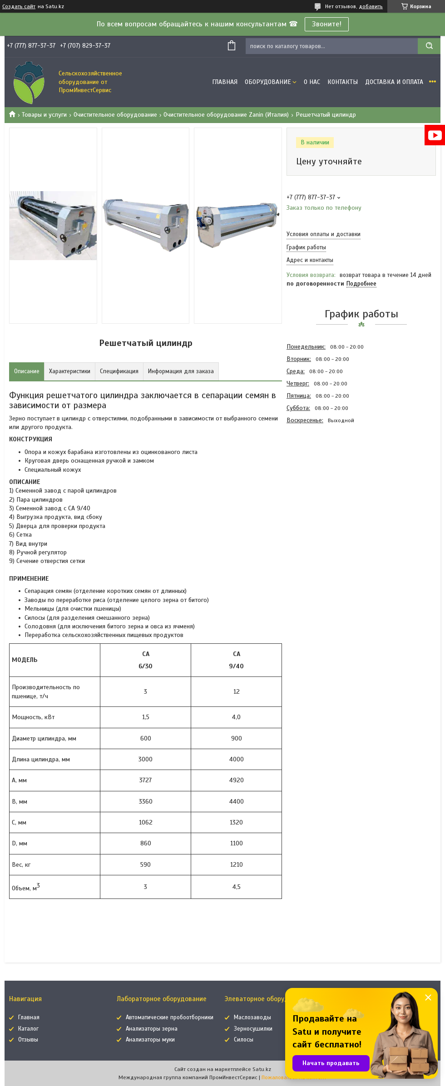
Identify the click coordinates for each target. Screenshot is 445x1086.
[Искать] (429, 46)
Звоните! (326, 24)
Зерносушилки (253, 1028)
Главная (224, 82)
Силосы (243, 1039)
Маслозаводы (252, 1017)
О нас (312, 82)
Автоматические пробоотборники (169, 1017)
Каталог (28, 1028)
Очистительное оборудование (115, 114)
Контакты (342, 82)
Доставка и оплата (394, 82)
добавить (371, 6)
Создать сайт (18, 6)
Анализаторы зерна (152, 1028)
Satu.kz (261, 1069)
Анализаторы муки (150, 1039)
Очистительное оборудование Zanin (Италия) (226, 114)
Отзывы (28, 1039)
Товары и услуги (44, 114)
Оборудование (268, 82)
